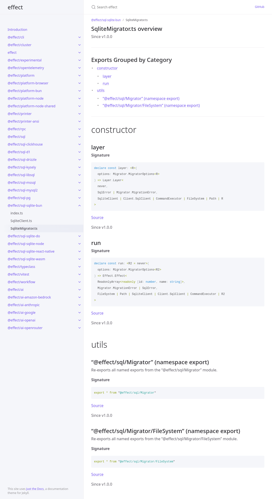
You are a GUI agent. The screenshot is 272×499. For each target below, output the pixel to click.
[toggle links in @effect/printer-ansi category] (79, 121)
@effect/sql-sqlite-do (24, 236)
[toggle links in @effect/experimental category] (79, 60)
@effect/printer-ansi (23, 121)
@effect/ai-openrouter (25, 327)
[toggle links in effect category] (79, 52)
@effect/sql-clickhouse (25, 144)
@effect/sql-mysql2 (23, 190)
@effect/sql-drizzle (22, 159)
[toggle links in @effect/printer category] (79, 114)
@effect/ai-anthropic (24, 305)
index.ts (17, 213)
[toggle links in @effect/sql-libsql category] (79, 175)
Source (97, 217)
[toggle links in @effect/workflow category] (79, 282)
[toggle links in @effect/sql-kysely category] (79, 167)
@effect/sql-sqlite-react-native (31, 251)
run (106, 83)
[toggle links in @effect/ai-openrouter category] (79, 328)
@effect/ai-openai (21, 320)
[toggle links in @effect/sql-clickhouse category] (79, 144)
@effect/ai (15, 289)
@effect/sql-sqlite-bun (25, 205)
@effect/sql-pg (19, 197)
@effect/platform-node (25, 98)
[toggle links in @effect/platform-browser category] (79, 83)
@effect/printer (20, 113)
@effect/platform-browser (28, 83)
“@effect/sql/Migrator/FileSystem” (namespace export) (151, 105)
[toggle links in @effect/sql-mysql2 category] (79, 190)
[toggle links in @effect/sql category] (79, 137)
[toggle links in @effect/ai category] (79, 289)
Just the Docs (35, 489)
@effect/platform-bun (25, 90)
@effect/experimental (25, 60)
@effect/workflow (21, 282)
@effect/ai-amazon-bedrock (29, 297)
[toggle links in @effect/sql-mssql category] (79, 182)
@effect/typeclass (21, 266)
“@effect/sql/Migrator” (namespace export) (141, 98)
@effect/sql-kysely (22, 167)
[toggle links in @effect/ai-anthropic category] (79, 305)
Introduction (17, 29)
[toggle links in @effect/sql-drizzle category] (79, 159)
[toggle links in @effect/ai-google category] (79, 312)
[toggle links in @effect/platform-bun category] (79, 91)
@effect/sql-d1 (19, 152)
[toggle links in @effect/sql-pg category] (79, 198)
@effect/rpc (17, 129)
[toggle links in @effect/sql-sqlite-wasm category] (79, 259)
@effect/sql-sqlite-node (26, 243)
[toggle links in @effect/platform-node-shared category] (79, 106)
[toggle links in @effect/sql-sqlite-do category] (79, 236)
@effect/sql (16, 136)
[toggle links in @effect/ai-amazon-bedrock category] (79, 297)
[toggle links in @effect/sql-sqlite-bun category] (79, 205)
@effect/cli (16, 37)
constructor (107, 68)
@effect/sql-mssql (22, 182)
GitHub (259, 7)
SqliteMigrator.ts (24, 228)
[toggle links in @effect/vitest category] (79, 274)
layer (107, 76)
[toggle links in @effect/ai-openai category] (79, 320)
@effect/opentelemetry (26, 67)
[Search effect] (137, 7)
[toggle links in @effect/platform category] (79, 75)
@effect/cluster (19, 45)
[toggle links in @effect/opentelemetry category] (79, 68)
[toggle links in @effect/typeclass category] (79, 267)
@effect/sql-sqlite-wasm (26, 259)
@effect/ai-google (22, 312)
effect (15, 7)
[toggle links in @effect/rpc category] (79, 129)
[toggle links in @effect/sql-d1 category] (79, 152)
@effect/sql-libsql (21, 175)
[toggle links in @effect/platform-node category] (79, 98)
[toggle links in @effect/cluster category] (79, 45)
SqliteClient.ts (21, 220)
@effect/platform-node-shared (31, 106)
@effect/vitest (18, 274)
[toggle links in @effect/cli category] (79, 37)
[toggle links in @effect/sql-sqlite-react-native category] (79, 251)
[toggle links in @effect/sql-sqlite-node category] (79, 244)
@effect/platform (21, 75)
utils (101, 90)
